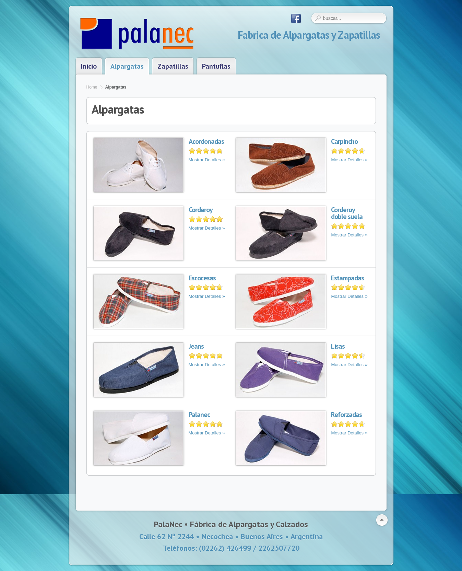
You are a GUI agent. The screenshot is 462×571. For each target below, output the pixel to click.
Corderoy (201, 209)
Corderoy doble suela (347, 213)
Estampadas (347, 277)
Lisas (338, 346)
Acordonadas (206, 141)
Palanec (199, 414)
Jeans (196, 346)
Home (91, 87)
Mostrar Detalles (205, 159)
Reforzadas (346, 414)
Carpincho (344, 141)
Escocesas (202, 277)
